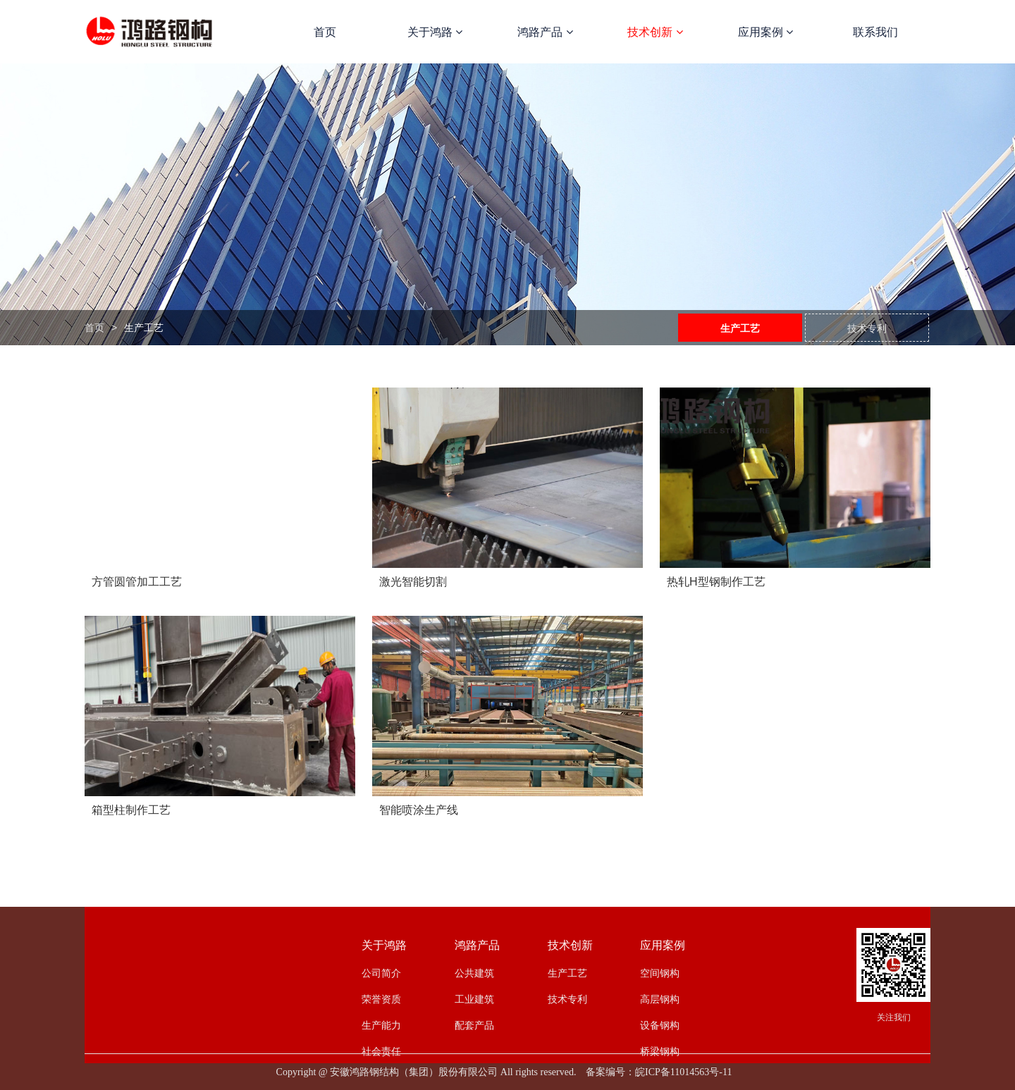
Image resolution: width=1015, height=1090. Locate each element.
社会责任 (381, 1051)
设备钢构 (659, 1025)
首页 (325, 32)
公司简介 (381, 973)
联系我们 (875, 32)
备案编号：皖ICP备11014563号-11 (659, 1072)
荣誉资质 (381, 999)
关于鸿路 (434, 32)
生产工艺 (740, 328)
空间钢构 (659, 973)
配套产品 (474, 1025)
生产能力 (381, 1025)
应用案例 (765, 32)
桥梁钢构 (659, 1051)
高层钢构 (659, 999)
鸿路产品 (544, 32)
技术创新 (654, 32)
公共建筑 (474, 973)
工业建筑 (474, 999)
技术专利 (867, 328)
